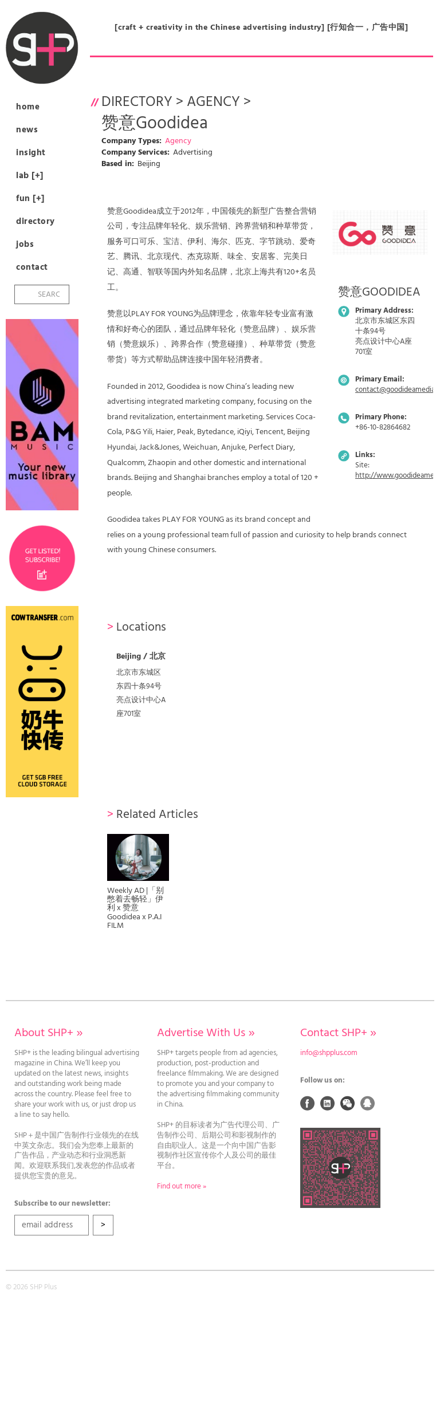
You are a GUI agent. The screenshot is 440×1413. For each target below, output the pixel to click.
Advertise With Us (205, 1033)
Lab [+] (30, 176)
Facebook (307, 1103)
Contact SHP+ (338, 1033)
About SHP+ (48, 1033)
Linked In (327, 1103)
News (27, 130)
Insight (31, 153)
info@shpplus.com (329, 1053)
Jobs (25, 244)
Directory (35, 222)
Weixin (347, 1103)
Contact (32, 267)
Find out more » (181, 1186)
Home (28, 107)
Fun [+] (30, 199)
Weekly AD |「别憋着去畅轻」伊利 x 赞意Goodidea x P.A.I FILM (135, 908)
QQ (367, 1103)
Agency (213, 102)
